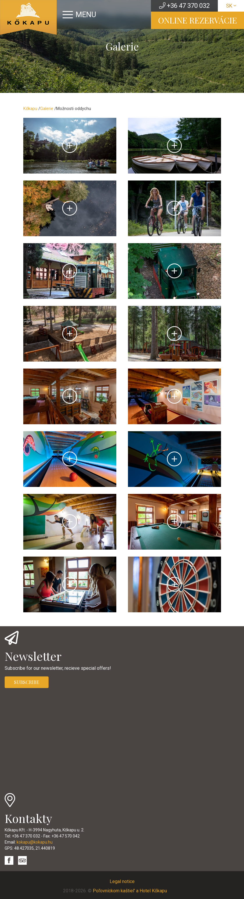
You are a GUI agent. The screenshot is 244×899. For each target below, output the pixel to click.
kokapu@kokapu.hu (35, 842)
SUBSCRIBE (26, 682)
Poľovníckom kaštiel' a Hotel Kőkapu (130, 890)
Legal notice (122, 881)
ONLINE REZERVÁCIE (197, 20)
